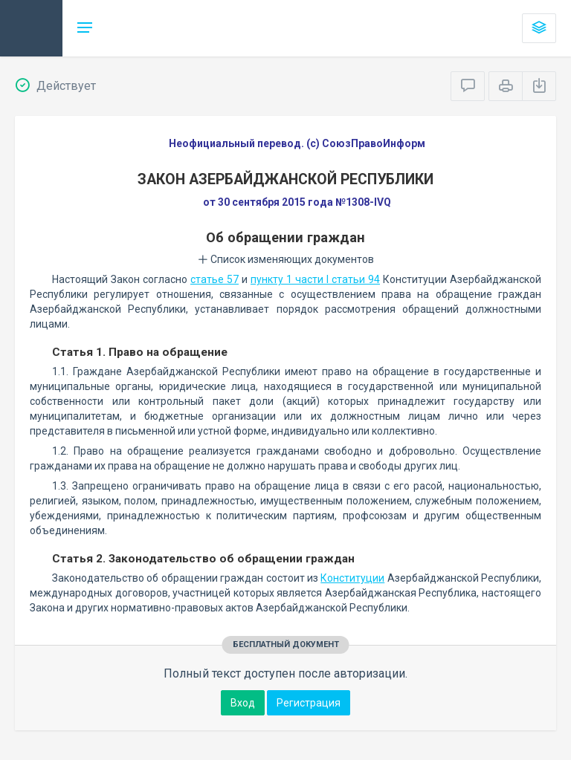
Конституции (352, 578)
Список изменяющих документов (286, 259)
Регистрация (309, 703)
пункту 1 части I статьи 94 (315, 279)
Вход (242, 703)
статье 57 (214, 279)
